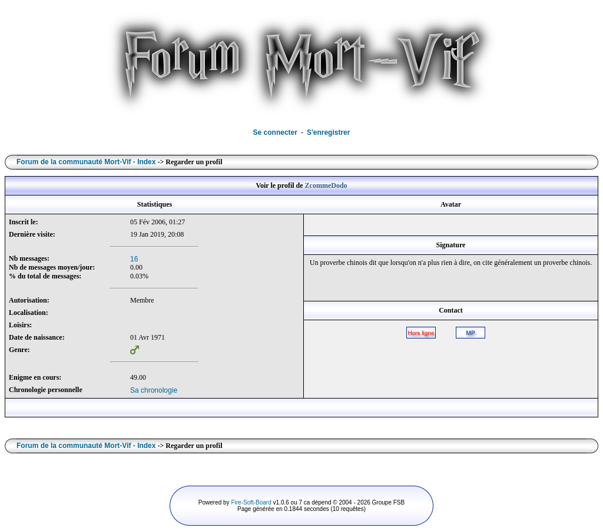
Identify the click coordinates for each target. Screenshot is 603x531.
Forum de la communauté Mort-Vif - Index (85, 162)
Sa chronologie (153, 390)
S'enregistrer (328, 132)
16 (134, 259)
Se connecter (275, 132)
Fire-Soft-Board (251, 502)
